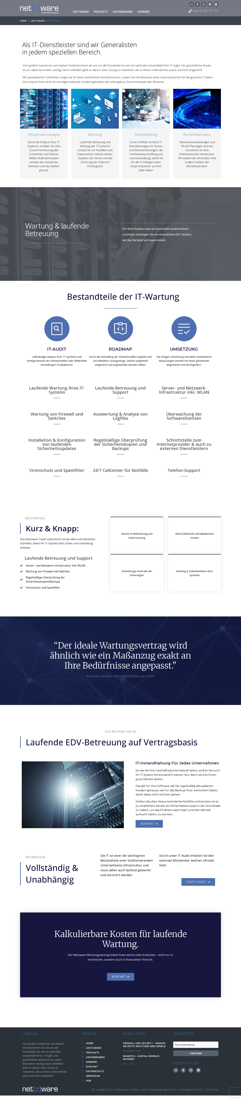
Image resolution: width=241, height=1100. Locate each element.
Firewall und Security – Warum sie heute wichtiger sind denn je (145, 1050)
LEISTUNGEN (38, 21)
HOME (23, 21)
